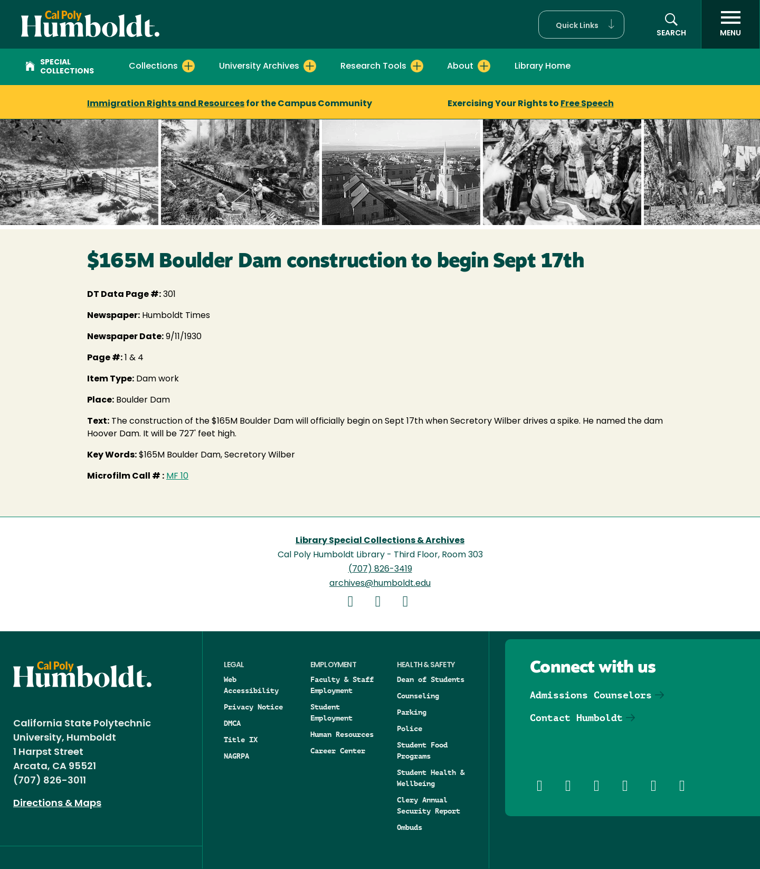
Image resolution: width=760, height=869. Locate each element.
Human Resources (342, 734)
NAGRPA (236, 756)
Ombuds (409, 827)
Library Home (543, 66)
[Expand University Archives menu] (309, 66)
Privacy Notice (253, 707)
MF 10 (177, 476)
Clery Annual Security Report (428, 805)
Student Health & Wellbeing (430, 778)
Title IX (241, 739)
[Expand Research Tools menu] (417, 66)
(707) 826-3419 (380, 569)
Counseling (418, 696)
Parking (411, 712)
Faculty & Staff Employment (342, 685)
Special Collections (59, 67)
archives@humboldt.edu (380, 584)
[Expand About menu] (484, 66)
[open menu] (730, 24)
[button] (581, 25)
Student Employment (331, 712)
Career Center (337, 750)
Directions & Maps (57, 804)
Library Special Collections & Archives (380, 541)
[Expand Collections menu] (188, 66)
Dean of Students (430, 679)
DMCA (232, 723)
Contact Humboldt (576, 717)
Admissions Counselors (591, 694)
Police (409, 728)
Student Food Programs (422, 750)
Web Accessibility (251, 685)
